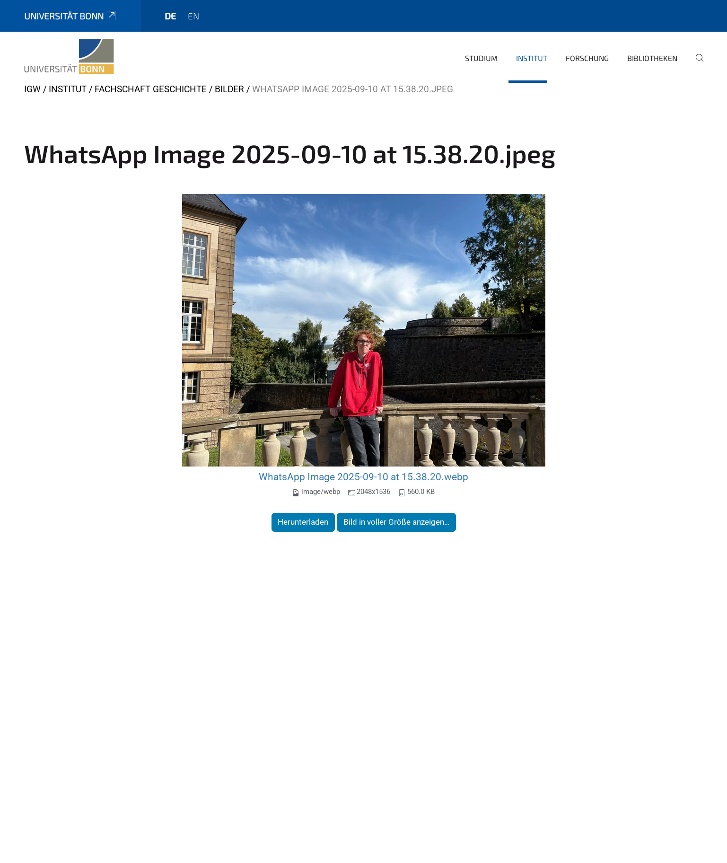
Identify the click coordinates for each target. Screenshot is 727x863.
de (170, 15)
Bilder (229, 89)
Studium (481, 57)
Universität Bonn (71, 15)
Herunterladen (303, 522)
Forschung (587, 57)
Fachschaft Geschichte (151, 89)
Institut (531, 57)
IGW (32, 89)
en (193, 15)
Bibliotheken (652, 57)
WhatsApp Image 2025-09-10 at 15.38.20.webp (363, 477)
